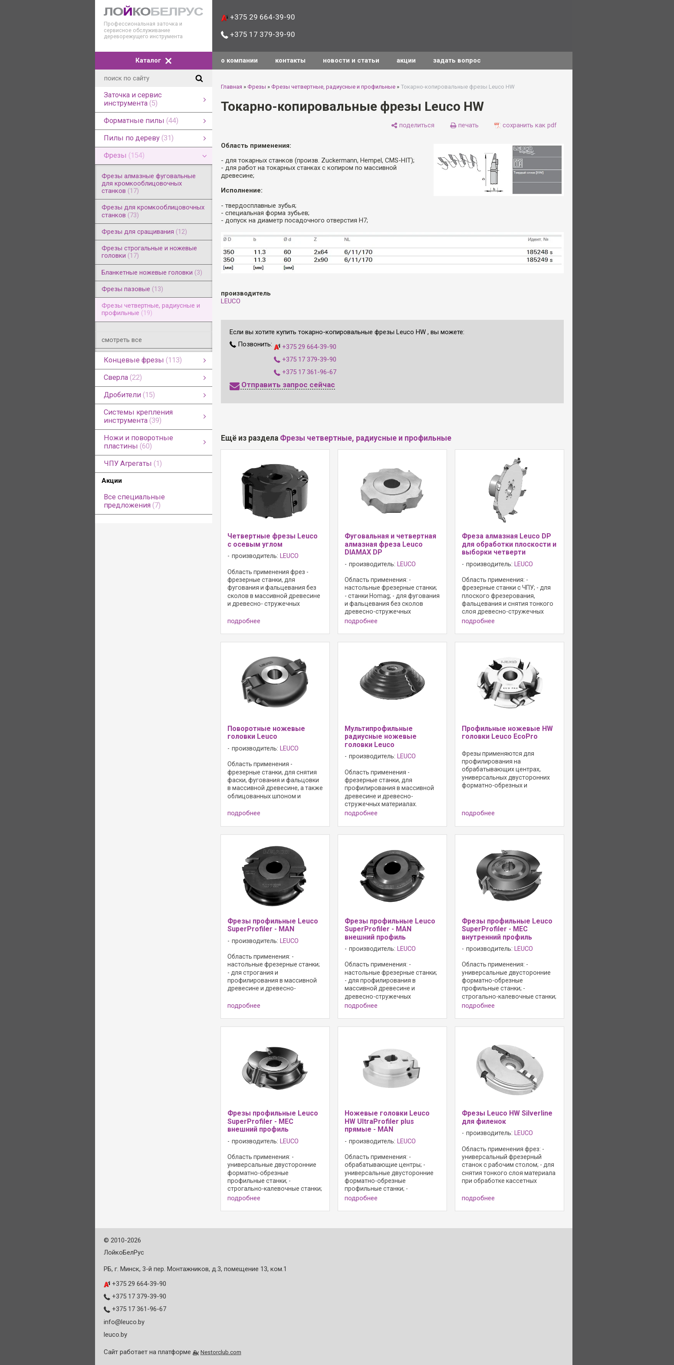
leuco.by (115, 1334)
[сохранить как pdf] (525, 125)
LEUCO (230, 301)
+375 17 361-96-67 (305, 372)
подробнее (243, 621)
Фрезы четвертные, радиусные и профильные (333, 86)
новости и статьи (351, 60)
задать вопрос (457, 60)
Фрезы (256, 86)
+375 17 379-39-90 (258, 34)
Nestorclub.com (221, 1351)
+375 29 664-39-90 (258, 17)
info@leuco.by (124, 1322)
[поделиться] (412, 125)
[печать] (464, 125)
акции (406, 60)
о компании (239, 60)
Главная (231, 86)
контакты (290, 60)
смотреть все (122, 340)
